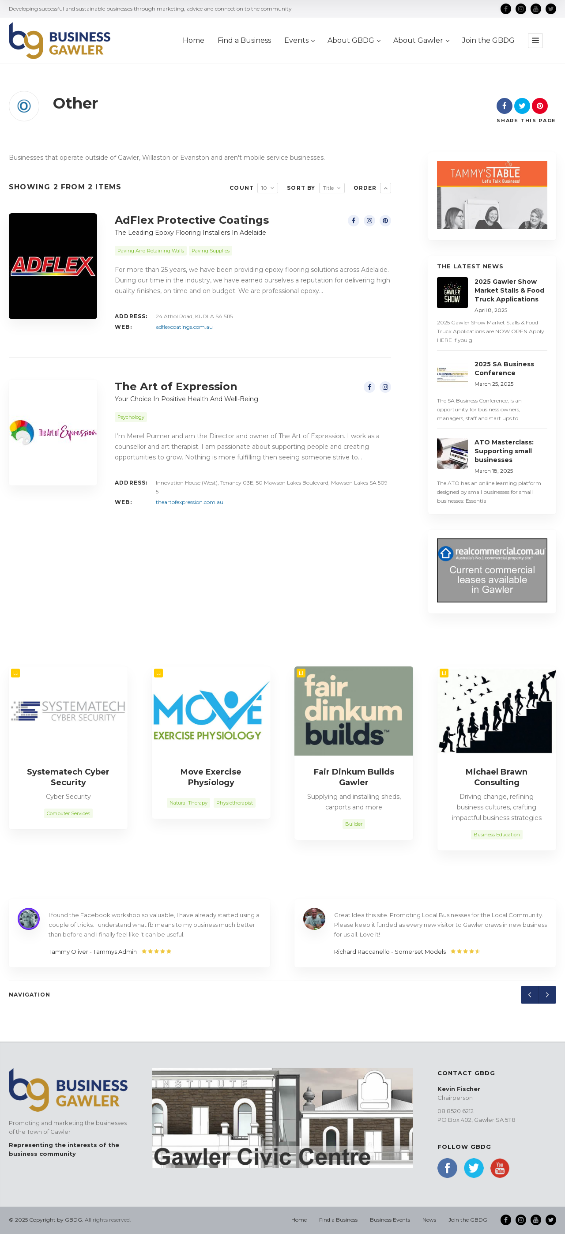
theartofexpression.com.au (189, 502)
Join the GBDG (467, 1219)
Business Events (390, 1219)
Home (299, 1219)
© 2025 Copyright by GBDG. (46, 1219)
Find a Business (338, 1219)
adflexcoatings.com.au (184, 327)
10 (264, 187)
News (429, 1219)
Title (328, 187)
